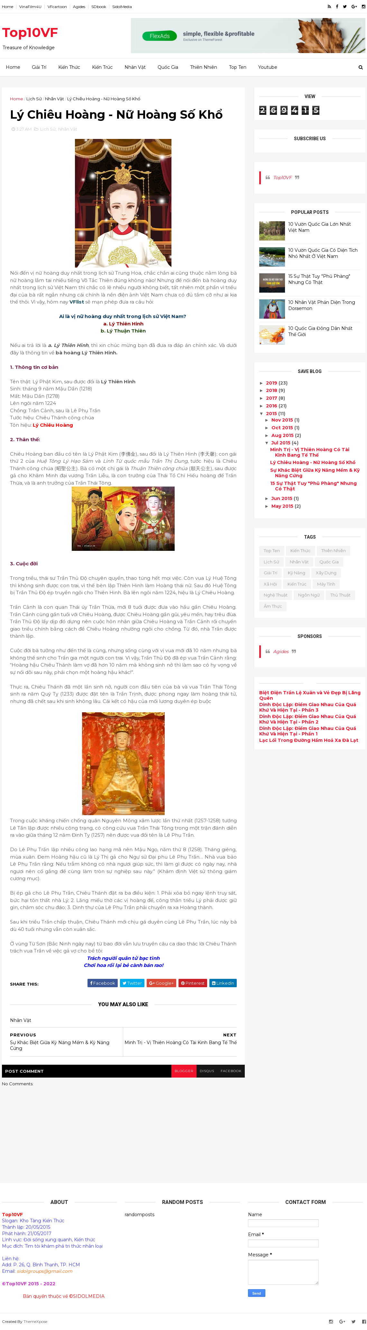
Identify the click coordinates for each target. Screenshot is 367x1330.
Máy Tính (326, 584)
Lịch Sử (34, 98)
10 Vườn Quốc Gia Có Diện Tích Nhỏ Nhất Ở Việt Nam (323, 253)
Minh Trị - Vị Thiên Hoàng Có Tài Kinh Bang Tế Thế (309, 452)
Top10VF (30, 32)
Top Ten (237, 67)
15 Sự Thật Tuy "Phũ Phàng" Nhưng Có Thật (319, 279)
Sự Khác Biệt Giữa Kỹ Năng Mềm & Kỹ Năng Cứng (315, 472)
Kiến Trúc (102, 67)
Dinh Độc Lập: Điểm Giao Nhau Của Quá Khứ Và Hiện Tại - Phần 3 (307, 707)
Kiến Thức (69, 67)
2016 (272, 406)
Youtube (267, 67)
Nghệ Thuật (276, 594)
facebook (231, 1071)
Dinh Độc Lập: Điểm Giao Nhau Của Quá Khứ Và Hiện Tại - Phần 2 (307, 719)
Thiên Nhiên (203, 67)
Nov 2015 (282, 420)
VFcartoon (57, 6)
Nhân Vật (135, 67)
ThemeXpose (35, 1321)
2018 (272, 390)
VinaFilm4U (30, 6)
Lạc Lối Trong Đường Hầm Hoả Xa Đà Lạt (308, 740)
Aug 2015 (283, 435)
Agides (79, 6)
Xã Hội (270, 584)
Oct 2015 (282, 428)
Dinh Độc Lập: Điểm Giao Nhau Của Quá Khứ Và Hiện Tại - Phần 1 (307, 731)
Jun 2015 (282, 498)
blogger (184, 1071)
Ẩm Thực (273, 606)
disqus (207, 1071)
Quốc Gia (168, 67)
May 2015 (283, 506)
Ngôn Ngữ (309, 594)
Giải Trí (39, 67)
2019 (272, 383)
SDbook (98, 6)
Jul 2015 (281, 443)
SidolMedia (122, 6)
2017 (272, 398)
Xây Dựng (326, 572)
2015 (272, 413)
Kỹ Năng (296, 572)
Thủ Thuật (340, 594)
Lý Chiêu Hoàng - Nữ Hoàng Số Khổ (312, 462)
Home (7, 6)
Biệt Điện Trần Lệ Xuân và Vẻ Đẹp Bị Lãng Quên (310, 695)
